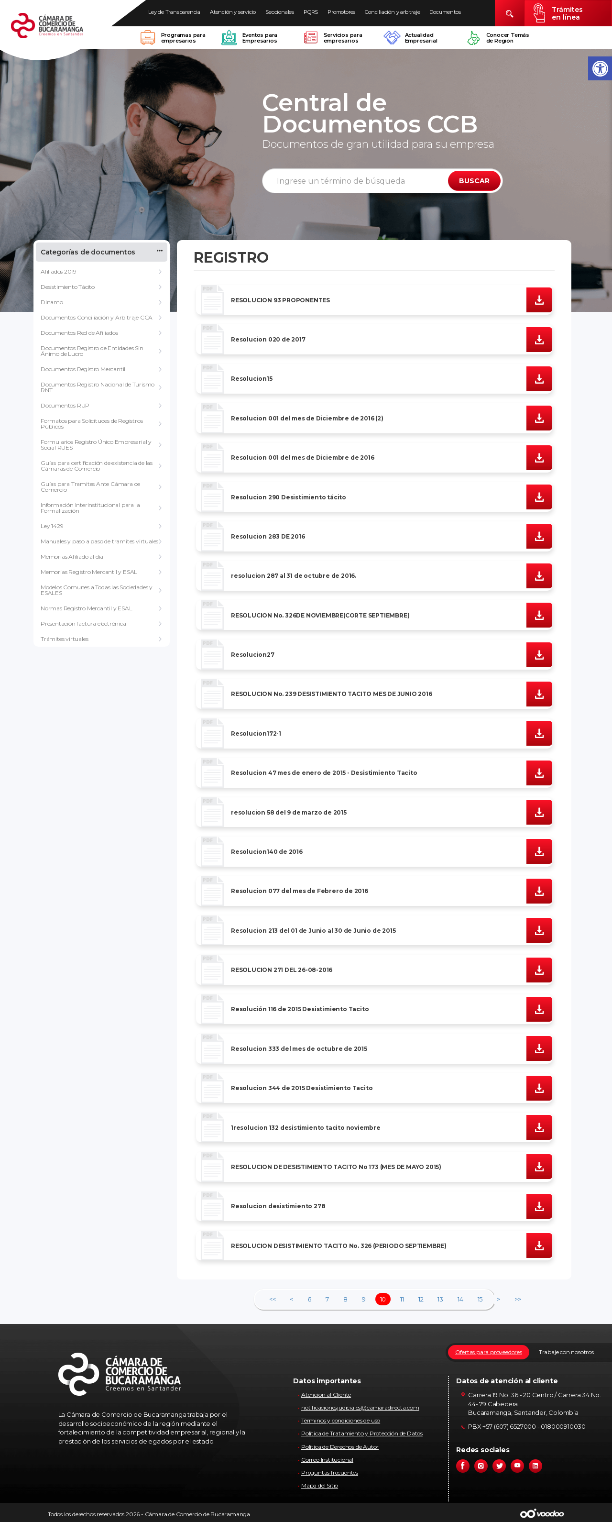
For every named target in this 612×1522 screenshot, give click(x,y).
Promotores (341, 12)
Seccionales (279, 12)
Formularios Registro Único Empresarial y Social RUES (96, 444)
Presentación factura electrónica (83, 623)
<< (272, 1299)
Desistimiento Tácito (68, 286)
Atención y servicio (233, 12)
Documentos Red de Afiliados (79, 332)
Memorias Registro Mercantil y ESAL (89, 571)
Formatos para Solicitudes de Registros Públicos (91, 423)
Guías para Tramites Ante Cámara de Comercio (90, 486)
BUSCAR (474, 180)
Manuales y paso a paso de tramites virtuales (99, 541)
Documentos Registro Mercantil (83, 369)
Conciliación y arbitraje (392, 12)
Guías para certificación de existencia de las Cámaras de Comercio (97, 465)
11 (402, 1299)
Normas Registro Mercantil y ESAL (86, 608)
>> (517, 1299)
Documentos (444, 12)
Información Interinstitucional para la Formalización (90, 507)
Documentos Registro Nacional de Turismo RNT (97, 387)
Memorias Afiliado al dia (72, 556)
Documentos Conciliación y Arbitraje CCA (97, 317)
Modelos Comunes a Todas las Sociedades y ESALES (97, 590)
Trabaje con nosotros (566, 1352)
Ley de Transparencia (174, 12)
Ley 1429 (52, 525)
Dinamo (52, 302)
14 (460, 1299)
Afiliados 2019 (58, 271)
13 (440, 1299)
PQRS (311, 12)
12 (421, 1299)
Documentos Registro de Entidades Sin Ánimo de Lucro (92, 350)
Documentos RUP (65, 405)
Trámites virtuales (64, 638)
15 (480, 1299)
